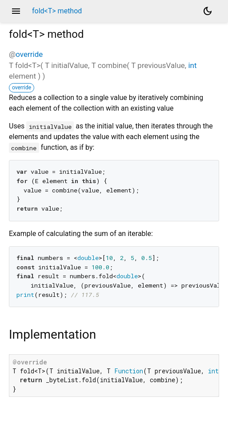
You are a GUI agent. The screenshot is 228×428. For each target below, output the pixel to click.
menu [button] (16, 11)
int (192, 65)
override (29, 54)
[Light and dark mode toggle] (207, 11)
